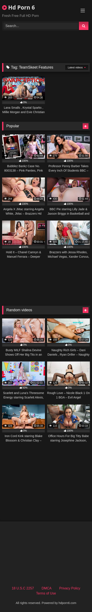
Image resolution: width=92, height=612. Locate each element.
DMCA (46, 588)
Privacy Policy (69, 588)
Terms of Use (46, 593)
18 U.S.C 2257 (23, 588)
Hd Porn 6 (18, 7)
